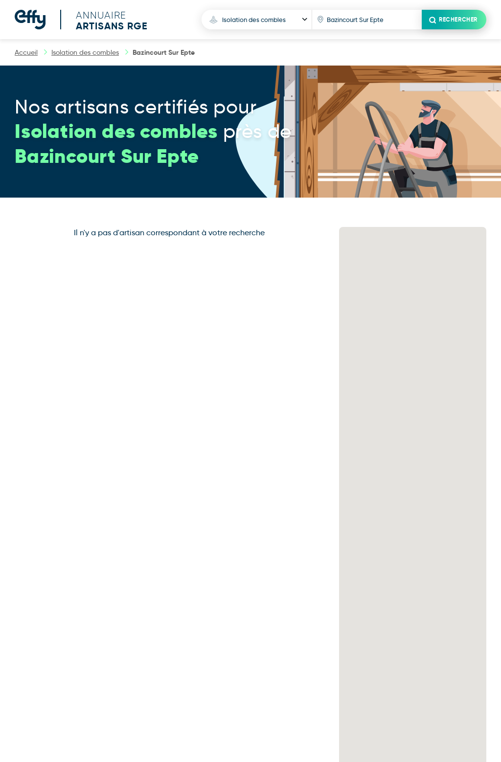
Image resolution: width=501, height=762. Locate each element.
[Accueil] (88, 19)
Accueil (26, 52)
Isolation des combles (85, 52)
